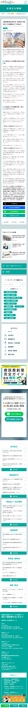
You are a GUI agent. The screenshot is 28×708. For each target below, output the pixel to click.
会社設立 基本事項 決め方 (13, 298)
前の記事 (6, 222)
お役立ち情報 (10, 13)
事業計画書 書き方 (10, 292)
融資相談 (8, 312)
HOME (3, 13)
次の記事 (22, 222)
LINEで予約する (14, 414)
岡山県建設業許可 (10, 309)
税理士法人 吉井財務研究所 (11, 679)
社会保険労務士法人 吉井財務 (11, 681)
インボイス (19, 306)
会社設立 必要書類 (11, 300)
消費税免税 (8, 306)
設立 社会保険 (10, 318)
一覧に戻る (14, 222)
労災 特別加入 (10, 315)
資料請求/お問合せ (14, 419)
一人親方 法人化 (10, 303)
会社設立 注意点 (10, 295)
